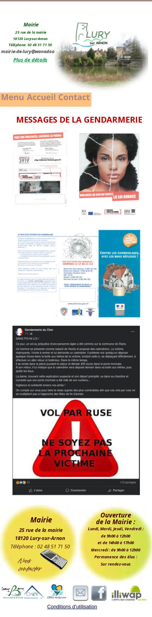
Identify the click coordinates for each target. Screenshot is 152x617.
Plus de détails (30, 59)
